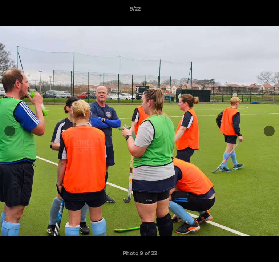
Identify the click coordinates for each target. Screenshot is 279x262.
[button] (252, 10)
